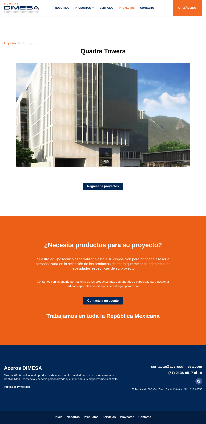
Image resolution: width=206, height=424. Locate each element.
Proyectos (10, 43)
